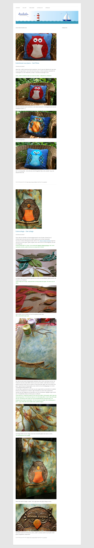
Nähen (35, 182)
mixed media (34, 537)
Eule (27, 182)
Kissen (32, 182)
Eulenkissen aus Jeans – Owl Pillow (27, 63)
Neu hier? (24, 7)
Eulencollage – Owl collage (24, 231)
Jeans (30, 182)
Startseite (18, 7)
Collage (28, 537)
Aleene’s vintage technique (45, 240)
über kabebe (31, 7)
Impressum (48, 7)
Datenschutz (40, 7)
